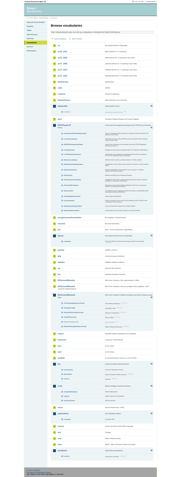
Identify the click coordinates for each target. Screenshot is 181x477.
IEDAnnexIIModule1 (66, 280)
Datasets (30, 26)
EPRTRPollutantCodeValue (73, 144)
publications (63, 414)
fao (59, 230)
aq (59, 45)
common (61, 94)
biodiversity (63, 82)
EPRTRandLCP (64, 125)
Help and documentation (36, 22)
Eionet (36, 18)
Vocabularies (32, 43)
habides (61, 262)
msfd (60, 386)
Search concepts (77, 39)
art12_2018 (62, 58)
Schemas (30, 38)
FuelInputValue (69, 150)
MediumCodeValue (70, 160)
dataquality (62, 106)
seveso (61, 426)
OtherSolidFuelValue (71, 185)
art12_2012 (62, 52)
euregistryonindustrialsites (69, 218)
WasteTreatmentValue (71, 210)
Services (30, 47)
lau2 (59, 352)
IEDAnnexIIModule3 (66, 286)
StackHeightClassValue (72, 196)
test (59, 432)
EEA (36, 1)
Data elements (32, 34)
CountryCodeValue (70, 139)
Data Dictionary (43, 18)
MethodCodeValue (70, 170)
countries (67, 241)
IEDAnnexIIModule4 (66, 295)
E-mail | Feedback (33, 470)
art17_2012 (62, 70)
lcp (59, 364)
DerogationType (69, 308)
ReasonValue (68, 191)
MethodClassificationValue (73, 164)
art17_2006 (62, 64)
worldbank (62, 451)
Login (136, 1)
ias (59, 268)
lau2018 (61, 358)
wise (60, 444)
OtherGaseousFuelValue (72, 180)
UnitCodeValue (69, 200)
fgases (61, 236)
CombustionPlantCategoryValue (75, 133)
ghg (59, 256)
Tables (29, 30)
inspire (61, 334)
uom (60, 438)
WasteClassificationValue (73, 206)
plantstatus (68, 374)
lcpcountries (68, 370)
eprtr (60, 119)
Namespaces (31, 51)
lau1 (59, 346)
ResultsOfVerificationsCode (74, 312)
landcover (62, 340)
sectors (66, 379)
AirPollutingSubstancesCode (74, 303)
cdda (60, 88)
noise (60, 407)
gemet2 (61, 250)
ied (59, 274)
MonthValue (68, 175)
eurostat (61, 224)
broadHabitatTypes (70, 392)
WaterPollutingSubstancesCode (75, 326)
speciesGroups (69, 400)
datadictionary (64, 100)
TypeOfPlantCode (70, 317)
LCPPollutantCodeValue (72, 154)
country (66, 456)
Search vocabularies (60, 39)
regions (66, 396)
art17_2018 (62, 76)
